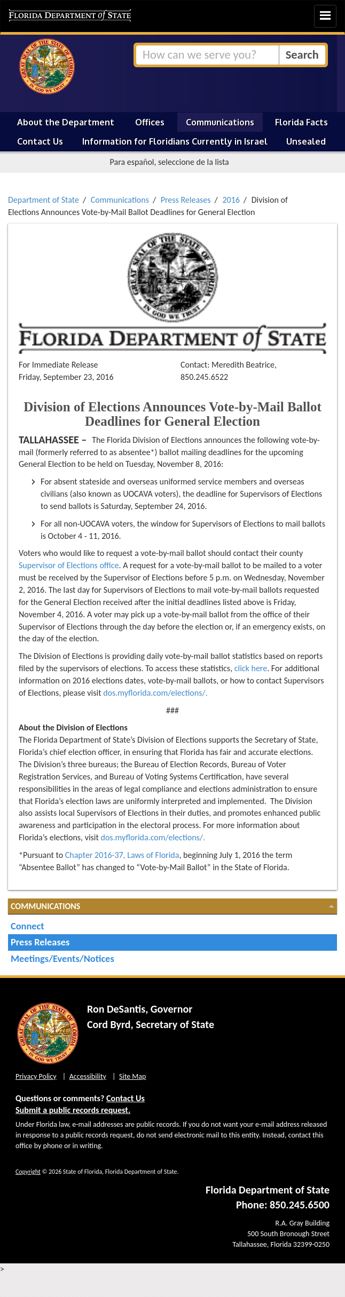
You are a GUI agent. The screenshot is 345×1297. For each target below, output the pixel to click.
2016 (230, 200)
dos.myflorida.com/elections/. (155, 693)
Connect (27, 926)
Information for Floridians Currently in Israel (175, 141)
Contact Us (40, 141)
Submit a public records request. (72, 1110)
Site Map (132, 1076)
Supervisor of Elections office (69, 565)
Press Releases (186, 200)
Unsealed (306, 141)
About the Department (65, 122)
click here (250, 668)
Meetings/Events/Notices (62, 958)
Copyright (28, 1171)
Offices (149, 122)
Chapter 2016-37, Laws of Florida (122, 855)
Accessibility (87, 1076)
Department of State (43, 200)
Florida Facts (301, 122)
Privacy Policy (36, 1076)
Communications (220, 122)
